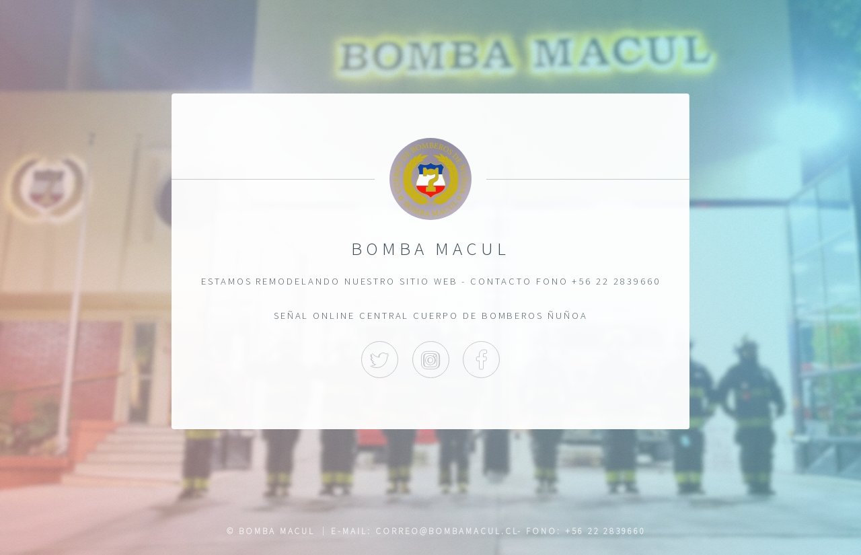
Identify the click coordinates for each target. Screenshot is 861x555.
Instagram (430, 358)
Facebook (481, 358)
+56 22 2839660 (605, 531)
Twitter (379, 358)
